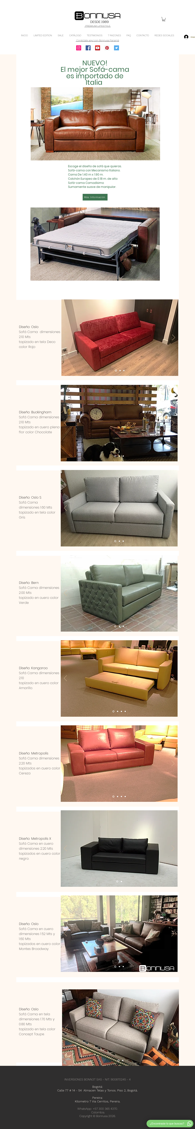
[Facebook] (88, 47)
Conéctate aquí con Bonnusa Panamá (97, 40)
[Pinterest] (107, 47)
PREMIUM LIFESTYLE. (97, 25)
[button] (163, 19)
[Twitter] (116, 47)
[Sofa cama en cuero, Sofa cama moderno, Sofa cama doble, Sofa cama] (113, 711)
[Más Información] (95, 197)
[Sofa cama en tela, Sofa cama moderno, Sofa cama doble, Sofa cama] (118, 1061)
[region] (95, 172)
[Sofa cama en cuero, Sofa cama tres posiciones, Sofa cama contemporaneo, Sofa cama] (115, 456)
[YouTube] (97, 47)
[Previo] (66, 337)
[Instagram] (78, 47)
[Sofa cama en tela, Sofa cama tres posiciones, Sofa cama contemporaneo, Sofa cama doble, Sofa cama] (115, 541)
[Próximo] (173, 337)
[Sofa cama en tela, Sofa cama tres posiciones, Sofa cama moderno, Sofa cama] (116, 371)
